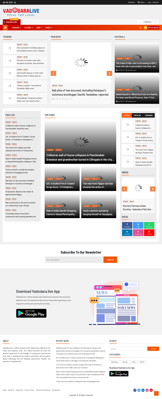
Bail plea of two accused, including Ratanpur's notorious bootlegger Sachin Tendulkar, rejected (80, 92)
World (48, 28)
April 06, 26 (120, 101)
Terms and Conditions (43, 390)
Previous (52, 73)
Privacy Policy (29, 390)
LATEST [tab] (127, 115)
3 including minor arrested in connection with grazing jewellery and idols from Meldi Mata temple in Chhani (21, 215)
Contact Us (19, 390)
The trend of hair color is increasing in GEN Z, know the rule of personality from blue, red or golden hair (137, 65)
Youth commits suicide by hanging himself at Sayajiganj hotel (20, 171)
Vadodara (15, 28)
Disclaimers (56, 390)
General (25, 44)
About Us (11, 390)
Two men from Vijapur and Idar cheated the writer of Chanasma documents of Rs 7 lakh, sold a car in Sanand (21, 149)
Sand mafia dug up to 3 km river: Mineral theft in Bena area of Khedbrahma (30, 74)
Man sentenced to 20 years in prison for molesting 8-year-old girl (20, 204)
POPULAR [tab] (137, 115)
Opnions (25, 82)
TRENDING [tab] (149, 115)
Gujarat (28, 28)
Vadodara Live (67, 99)
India (38, 28)
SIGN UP (110, 260)
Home (5, 390)
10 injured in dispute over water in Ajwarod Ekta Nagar (19, 193)
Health (127, 58)
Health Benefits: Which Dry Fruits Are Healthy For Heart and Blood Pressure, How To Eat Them (137, 96)
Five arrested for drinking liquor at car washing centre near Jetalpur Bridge (31, 49)
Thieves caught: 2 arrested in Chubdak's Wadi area (29, 87)
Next (108, 73)
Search (153, 349)
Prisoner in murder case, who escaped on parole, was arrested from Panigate (30, 62)
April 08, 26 (56, 99)
